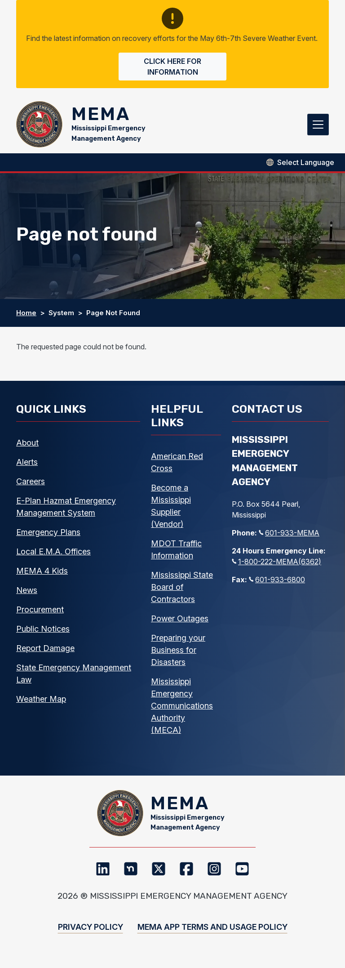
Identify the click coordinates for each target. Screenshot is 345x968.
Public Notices (43, 632)
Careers (30, 484)
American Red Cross (177, 465)
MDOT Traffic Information (176, 552)
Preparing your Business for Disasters (178, 653)
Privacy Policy (90, 933)
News (26, 593)
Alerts (27, 465)
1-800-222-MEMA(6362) (276, 564)
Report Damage (45, 651)
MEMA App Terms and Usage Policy (212, 933)
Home (26, 316)
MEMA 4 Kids (42, 574)
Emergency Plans (48, 535)
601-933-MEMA (289, 535)
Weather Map (41, 702)
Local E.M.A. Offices (53, 554)
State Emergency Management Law (73, 676)
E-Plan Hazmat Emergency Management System (66, 510)
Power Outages (179, 621)
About (27, 446)
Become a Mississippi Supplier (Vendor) (171, 509)
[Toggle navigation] (318, 126)
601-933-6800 (277, 582)
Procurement (40, 612)
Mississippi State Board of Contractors (182, 590)
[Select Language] (305, 165)
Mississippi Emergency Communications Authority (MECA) (182, 709)
